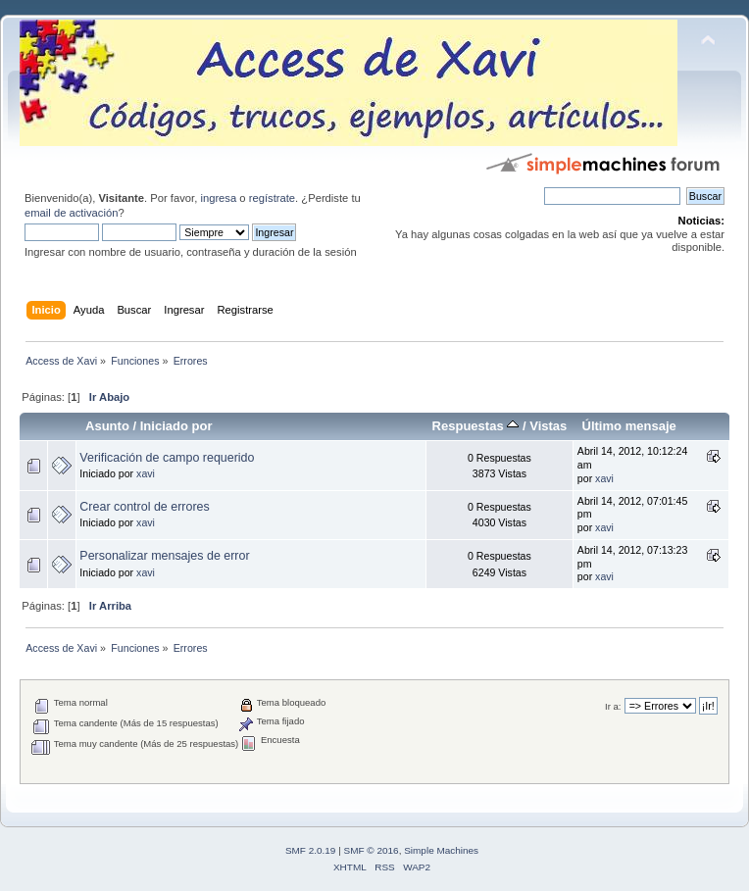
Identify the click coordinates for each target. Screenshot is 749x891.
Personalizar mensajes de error (164, 556)
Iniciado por (176, 426)
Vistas (548, 426)
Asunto (107, 426)
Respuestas (476, 426)
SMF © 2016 (371, 850)
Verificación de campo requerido (166, 458)
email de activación (71, 213)
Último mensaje (628, 426)
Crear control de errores (144, 507)
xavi (145, 473)
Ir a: (613, 706)
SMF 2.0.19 (310, 850)
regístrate (272, 198)
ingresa (218, 198)
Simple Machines (441, 850)
